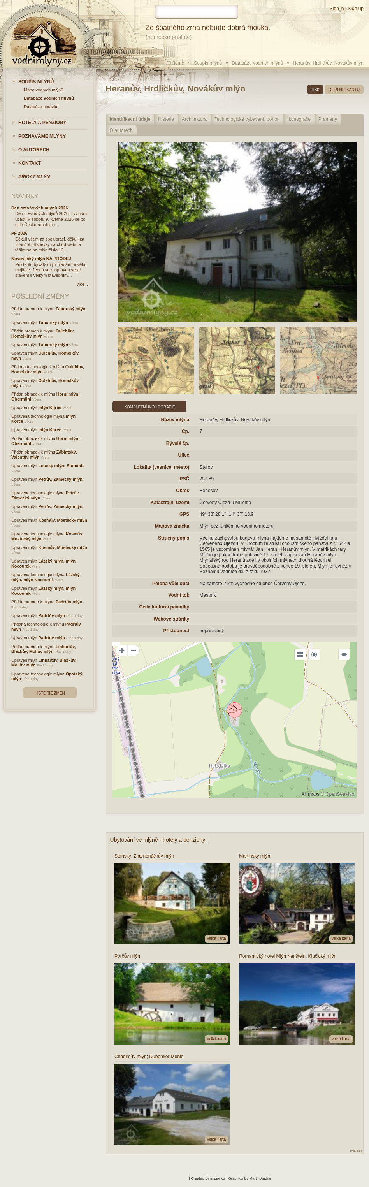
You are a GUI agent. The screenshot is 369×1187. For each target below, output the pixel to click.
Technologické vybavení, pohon (246, 119)
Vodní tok (178, 595)
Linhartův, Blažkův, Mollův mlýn (43, 649)
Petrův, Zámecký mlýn (61, 479)
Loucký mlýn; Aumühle (61, 465)
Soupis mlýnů (208, 63)
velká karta (216, 938)
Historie (166, 119)
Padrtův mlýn (69, 602)
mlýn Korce (50, 407)
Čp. (185, 431)
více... (82, 284)
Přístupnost (176, 630)
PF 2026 (19, 233)
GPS (184, 514)
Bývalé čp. (177, 443)
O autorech (121, 130)
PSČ (185, 479)
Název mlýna (175, 419)
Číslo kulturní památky (164, 607)
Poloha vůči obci (170, 583)
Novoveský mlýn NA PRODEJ (41, 258)
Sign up (356, 8)
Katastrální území (170, 502)
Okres (182, 490)
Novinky (24, 195)
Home (178, 63)
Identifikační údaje (130, 119)
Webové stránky (171, 619)
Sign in (337, 8)
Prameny (327, 119)
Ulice (184, 455)
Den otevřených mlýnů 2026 (39, 208)
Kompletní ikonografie (149, 407)
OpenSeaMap (339, 794)
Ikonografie (298, 119)
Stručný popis (173, 538)
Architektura (194, 119)
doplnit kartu (344, 90)
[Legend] (344, 654)
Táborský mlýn (70, 308)
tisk (315, 90)
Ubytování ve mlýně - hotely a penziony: (158, 840)
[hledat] (196, 12)
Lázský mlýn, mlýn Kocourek (45, 577)
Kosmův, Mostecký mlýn (63, 520)
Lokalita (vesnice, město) (162, 467)
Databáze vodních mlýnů (257, 63)
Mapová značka (172, 526)
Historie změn (50, 693)
